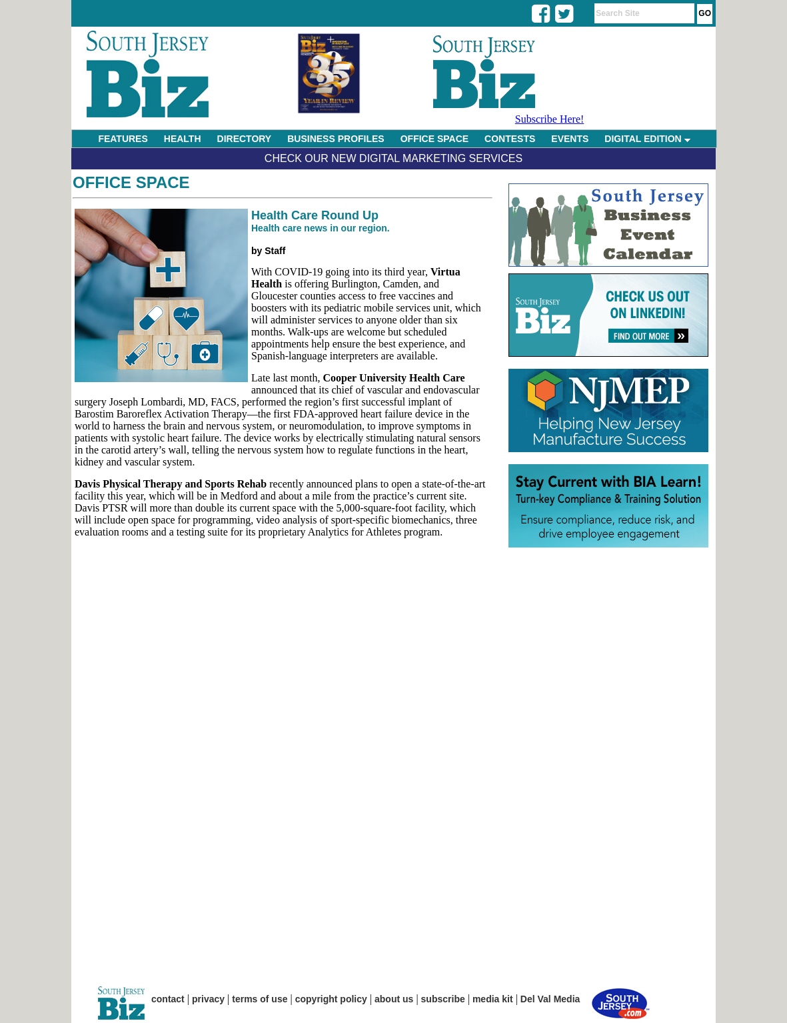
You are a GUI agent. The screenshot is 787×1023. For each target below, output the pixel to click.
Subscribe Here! (549, 119)
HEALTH (182, 138)
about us (394, 999)
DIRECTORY (244, 138)
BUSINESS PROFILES (335, 138)
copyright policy (331, 999)
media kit (492, 999)
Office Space (131, 182)
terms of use (259, 999)
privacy (208, 999)
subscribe (443, 999)
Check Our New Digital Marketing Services (393, 158)
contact (168, 999)
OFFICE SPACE (434, 138)
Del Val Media (550, 999)
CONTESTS (509, 138)
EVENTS (569, 138)
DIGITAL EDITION (647, 138)
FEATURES (122, 138)
